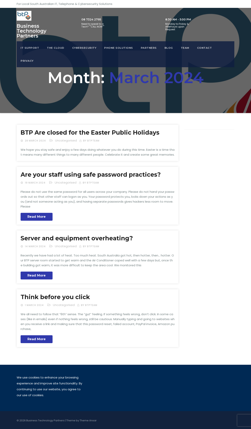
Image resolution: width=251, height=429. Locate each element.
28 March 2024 (36, 140)
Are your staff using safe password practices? (91, 174)
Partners (149, 47)
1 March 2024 (35, 305)
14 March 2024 (35, 246)
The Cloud (55, 47)
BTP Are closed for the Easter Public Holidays (90, 132)
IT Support (30, 47)
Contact (204, 47)
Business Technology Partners (31, 31)
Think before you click (55, 297)
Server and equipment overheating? (77, 238)
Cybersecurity (84, 47)
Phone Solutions (118, 47)
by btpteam (91, 140)
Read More (36, 217)
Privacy (27, 60)
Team (185, 47)
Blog (169, 47)
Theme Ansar (88, 420)
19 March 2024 (35, 182)
